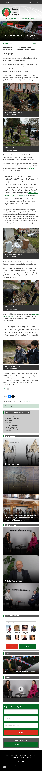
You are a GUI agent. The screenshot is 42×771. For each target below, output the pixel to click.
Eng (16, 6)
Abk (22, 6)
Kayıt (38, 2)
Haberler (5, 44)
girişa (16, 401)
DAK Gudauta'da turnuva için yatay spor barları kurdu (12, 418)
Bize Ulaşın (22, 755)
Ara (28, 6)
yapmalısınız (29, 401)
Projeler (15, 758)
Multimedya (32, 755)
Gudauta (10, 24)
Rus (13, 6)
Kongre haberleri (26, 758)
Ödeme (21, 732)
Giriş (29, 2)
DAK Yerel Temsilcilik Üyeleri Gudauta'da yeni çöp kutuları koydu (12, 427)
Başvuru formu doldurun (21, 744)
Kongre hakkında (11, 755)
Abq (25, 6)
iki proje (31, 168)
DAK (5, 24)
